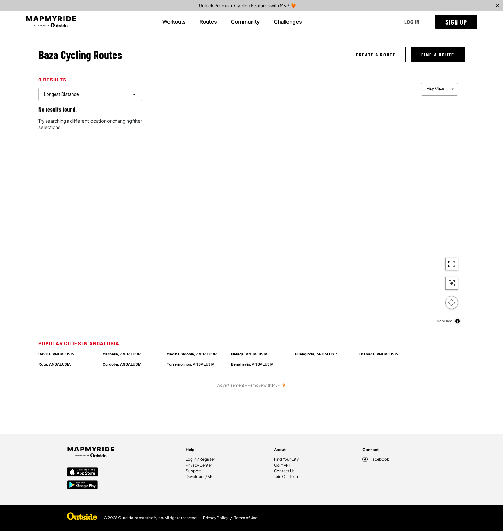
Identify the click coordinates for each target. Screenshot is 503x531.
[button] (412, 22)
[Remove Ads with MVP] (267, 385)
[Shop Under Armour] (82, 517)
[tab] (173, 22)
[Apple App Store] (82, 472)
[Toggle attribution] (457, 321)
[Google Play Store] (82, 485)
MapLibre (444, 321)
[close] (497, 5)
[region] (306, 202)
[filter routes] (90, 94)
